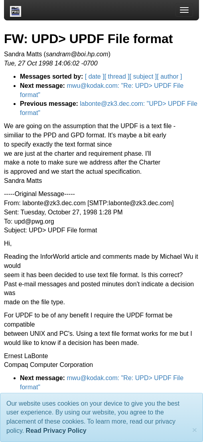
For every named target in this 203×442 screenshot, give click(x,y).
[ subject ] (143, 76)
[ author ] (169, 76)
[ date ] (94, 76)
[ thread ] (117, 76)
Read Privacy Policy (56, 430)
